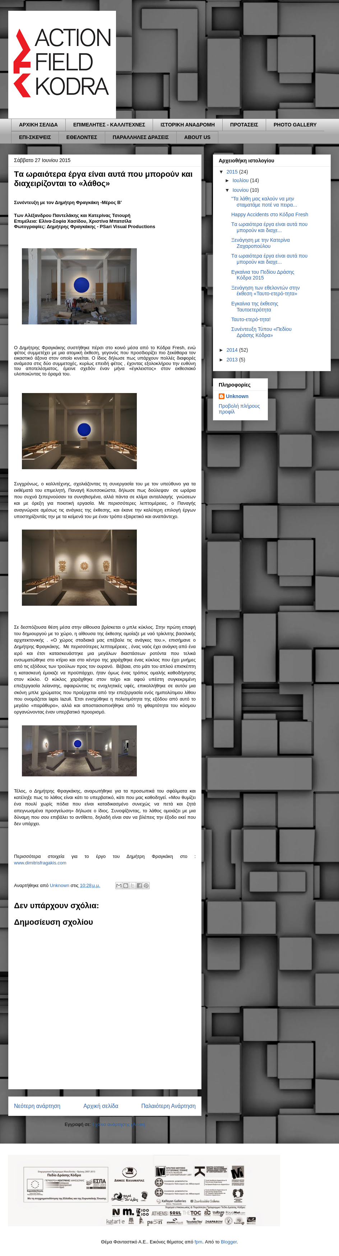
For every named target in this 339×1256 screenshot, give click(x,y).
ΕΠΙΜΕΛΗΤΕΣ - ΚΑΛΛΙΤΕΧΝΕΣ (109, 125)
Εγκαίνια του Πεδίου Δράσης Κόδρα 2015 (262, 275)
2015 (233, 172)
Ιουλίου (241, 180)
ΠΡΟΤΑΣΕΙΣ (244, 125)
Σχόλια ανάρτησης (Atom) (118, 1124)
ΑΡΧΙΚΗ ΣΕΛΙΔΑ (38, 125)
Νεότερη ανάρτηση (37, 1106)
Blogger (229, 1242)
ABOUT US (197, 137)
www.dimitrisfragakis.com (40, 862)
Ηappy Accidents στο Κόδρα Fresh (269, 214)
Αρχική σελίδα (100, 1106)
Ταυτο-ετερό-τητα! (251, 319)
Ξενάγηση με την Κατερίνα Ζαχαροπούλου (260, 243)
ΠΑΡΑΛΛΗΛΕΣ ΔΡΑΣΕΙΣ (141, 137)
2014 (233, 350)
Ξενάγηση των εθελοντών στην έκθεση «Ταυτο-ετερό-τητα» (265, 291)
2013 (233, 360)
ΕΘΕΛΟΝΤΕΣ (81, 137)
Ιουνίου (241, 190)
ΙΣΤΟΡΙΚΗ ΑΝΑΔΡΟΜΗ (188, 125)
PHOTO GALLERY (295, 125)
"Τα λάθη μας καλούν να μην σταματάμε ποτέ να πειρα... (264, 202)
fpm (199, 1242)
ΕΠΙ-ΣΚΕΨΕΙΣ (35, 137)
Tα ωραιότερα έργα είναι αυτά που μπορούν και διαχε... (269, 227)
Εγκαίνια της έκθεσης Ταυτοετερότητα (254, 307)
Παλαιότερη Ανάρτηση (168, 1106)
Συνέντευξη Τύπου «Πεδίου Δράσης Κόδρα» (261, 332)
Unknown (237, 396)
